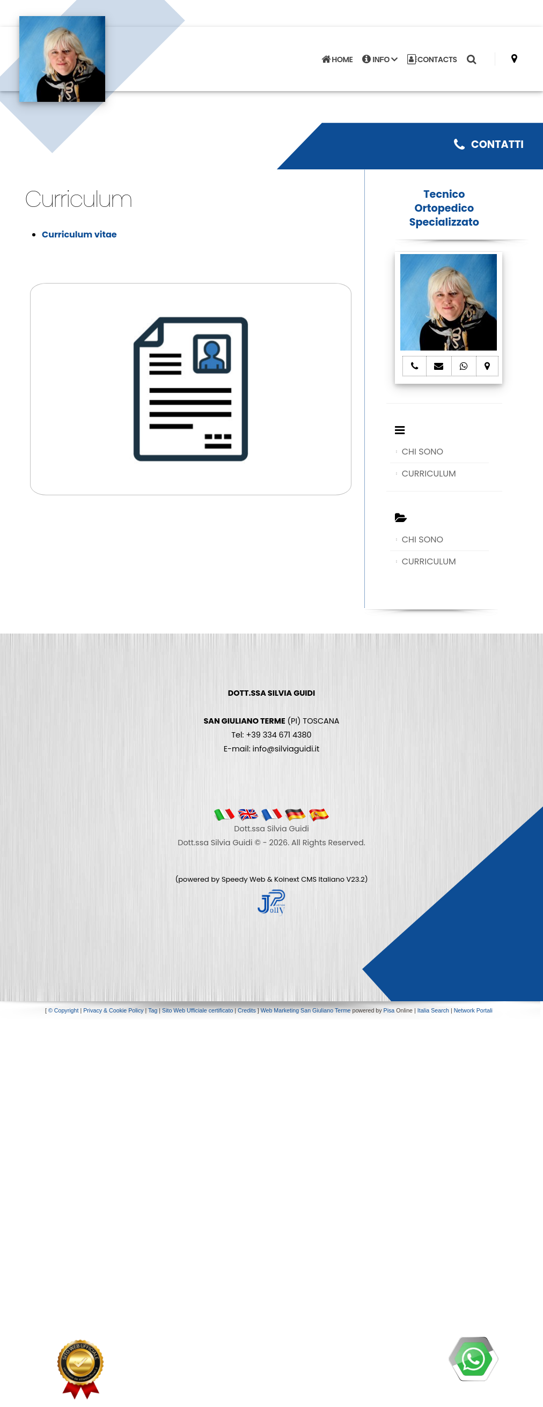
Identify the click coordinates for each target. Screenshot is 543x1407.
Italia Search (433, 1010)
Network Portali (473, 1010)
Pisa (389, 1010)
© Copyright (63, 1010)
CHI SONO (422, 451)
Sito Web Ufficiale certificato (197, 1010)
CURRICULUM (429, 473)
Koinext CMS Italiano (310, 879)
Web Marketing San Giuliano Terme (306, 1010)
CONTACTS (432, 59)
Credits (247, 1010)
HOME (337, 59)
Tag (152, 1010)
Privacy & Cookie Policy (113, 1010)
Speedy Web (244, 879)
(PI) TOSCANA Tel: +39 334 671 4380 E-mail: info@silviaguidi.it (271, 721)
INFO (379, 59)
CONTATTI (489, 144)
